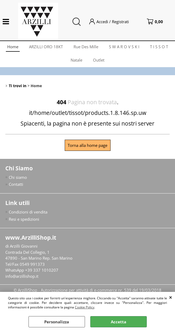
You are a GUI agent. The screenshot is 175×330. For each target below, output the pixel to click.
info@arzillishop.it (21, 276)
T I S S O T (159, 46)
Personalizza (56, 321)
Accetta (118, 321)
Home (12, 46)
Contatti (16, 184)
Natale (76, 60)
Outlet (98, 60)
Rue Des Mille (86, 46)
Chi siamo (18, 177)
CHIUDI (170, 297)
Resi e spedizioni (24, 219)
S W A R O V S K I (124, 46)
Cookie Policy (84, 307)
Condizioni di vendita (28, 212)
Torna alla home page (87, 145)
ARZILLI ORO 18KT (46, 46)
